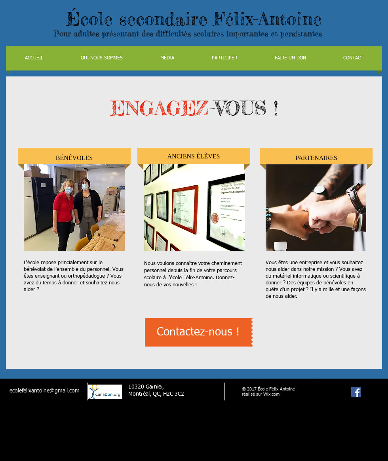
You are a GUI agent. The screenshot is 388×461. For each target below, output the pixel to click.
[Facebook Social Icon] (356, 392)
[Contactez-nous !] (198, 332)
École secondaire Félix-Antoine (194, 19)
